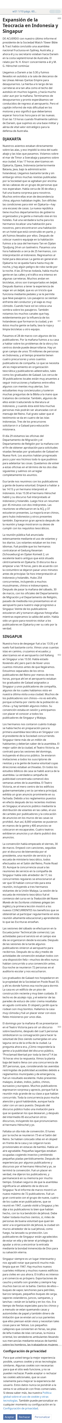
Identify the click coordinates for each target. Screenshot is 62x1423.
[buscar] (58, 4)
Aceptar (9, 1417)
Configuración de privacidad (20, 1408)
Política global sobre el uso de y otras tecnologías (27, 1396)
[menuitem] (5, 4)
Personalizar (42, 1417)
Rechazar (24, 1417)
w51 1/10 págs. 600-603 (23, 11)
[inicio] (5, 4)
